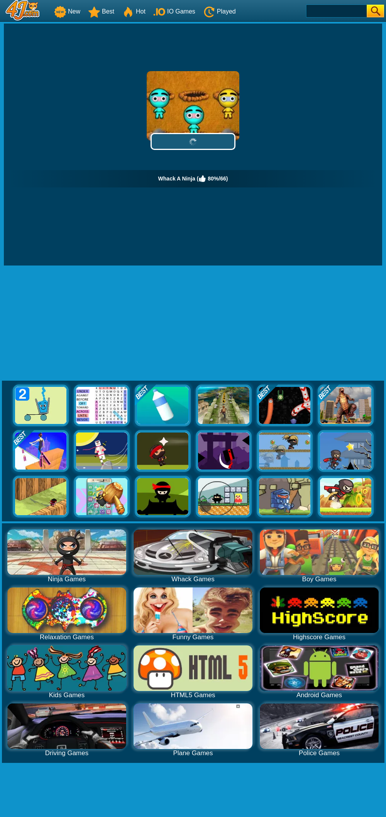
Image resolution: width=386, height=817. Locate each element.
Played (219, 11)
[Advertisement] (193, 323)
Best (101, 11)
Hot (134, 11)
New (67, 11)
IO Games (174, 11)
